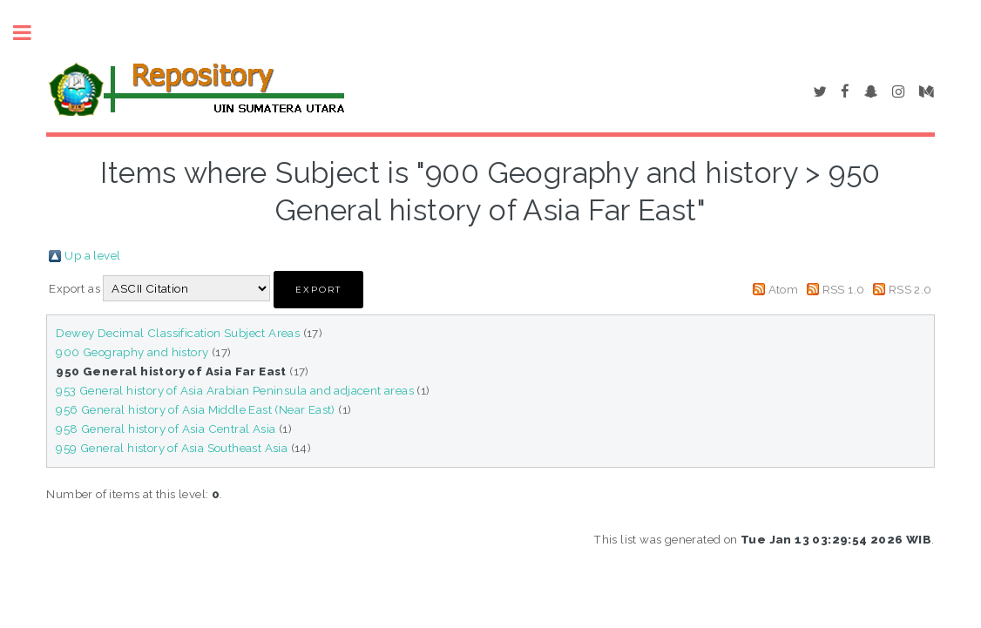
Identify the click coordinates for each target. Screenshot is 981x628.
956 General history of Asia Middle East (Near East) (195, 409)
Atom (783, 289)
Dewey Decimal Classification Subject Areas (178, 333)
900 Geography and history (132, 352)
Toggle (31, 32)
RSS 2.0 (910, 289)
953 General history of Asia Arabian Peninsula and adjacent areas (235, 390)
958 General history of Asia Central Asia (165, 429)
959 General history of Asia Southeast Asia (172, 448)
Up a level (92, 255)
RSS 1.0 (843, 289)
